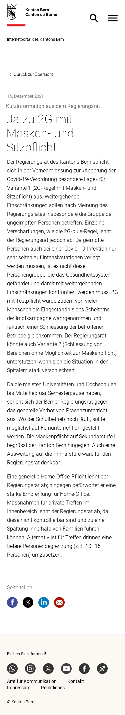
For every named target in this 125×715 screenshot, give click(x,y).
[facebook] (12, 603)
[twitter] (28, 603)
